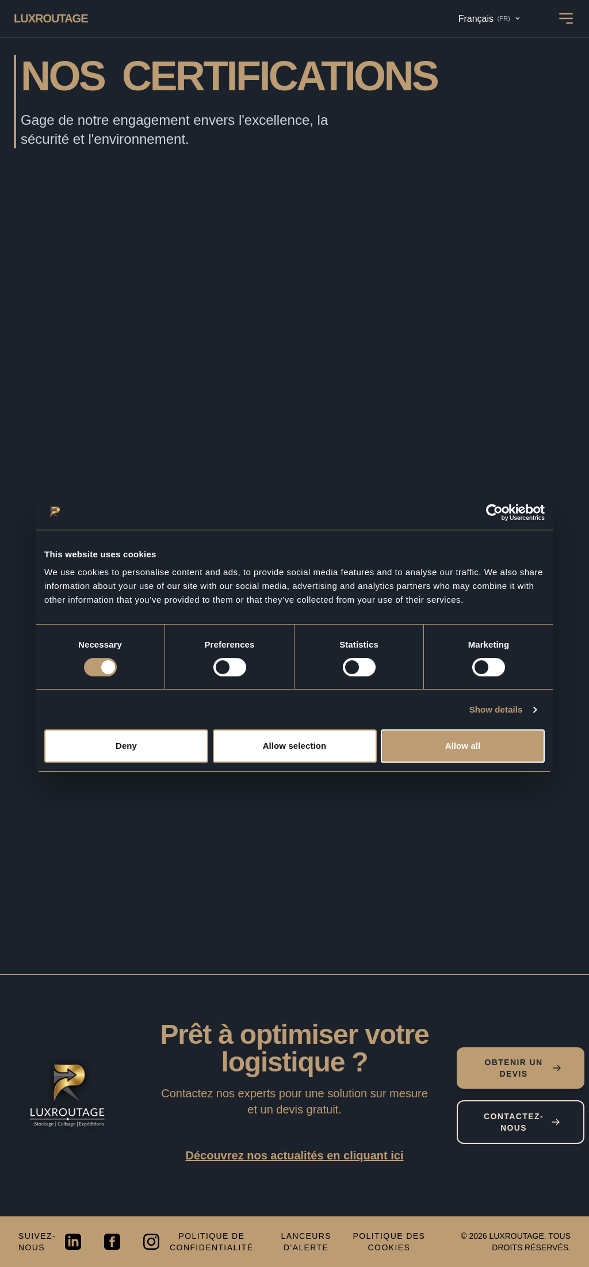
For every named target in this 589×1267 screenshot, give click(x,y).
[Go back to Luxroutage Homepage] (51, 18)
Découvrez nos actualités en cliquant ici (294, 1155)
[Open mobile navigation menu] (566, 18)
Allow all (463, 746)
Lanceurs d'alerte (306, 1241)
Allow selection (295, 746)
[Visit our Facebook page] (112, 1242)
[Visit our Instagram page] (151, 1242)
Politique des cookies (389, 1241)
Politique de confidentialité (211, 1241)
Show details (496, 709)
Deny (126, 746)
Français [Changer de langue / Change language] (489, 18)
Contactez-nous (522, 1122)
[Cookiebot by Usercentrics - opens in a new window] (494, 512)
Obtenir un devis (522, 1068)
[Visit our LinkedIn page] (73, 1242)
